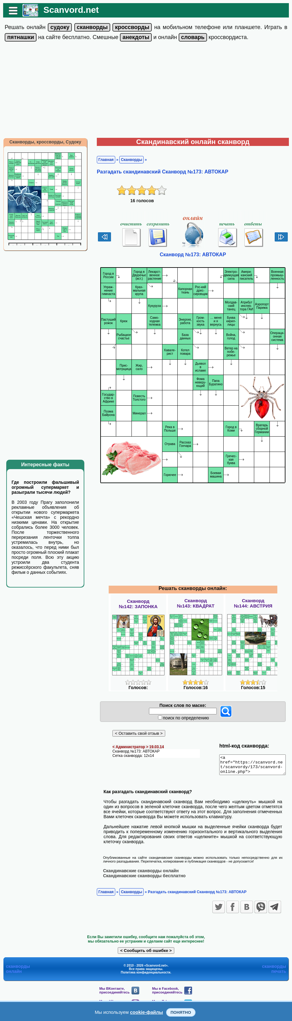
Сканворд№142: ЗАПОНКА (138, 603)
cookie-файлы (146, 1012)
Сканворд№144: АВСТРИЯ (253, 603)
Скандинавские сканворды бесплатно (141, 879)
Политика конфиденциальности (146, 976)
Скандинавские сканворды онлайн (138, 874)
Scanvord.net (68, 10)
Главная (103, 160)
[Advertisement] (146, 91)
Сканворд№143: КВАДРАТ (195, 603)
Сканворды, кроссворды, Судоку (42, 141)
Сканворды (128, 160)
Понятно (181, 1012)
